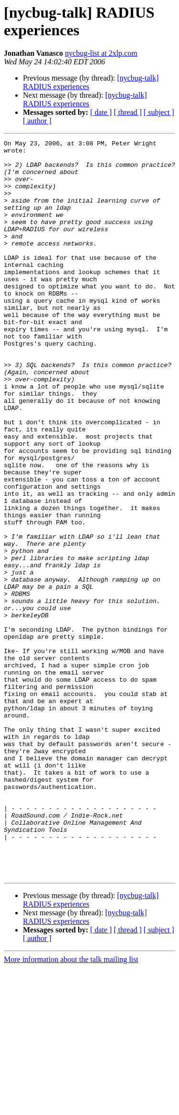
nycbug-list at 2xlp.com (101, 53)
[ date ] (101, 112)
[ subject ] (159, 112)
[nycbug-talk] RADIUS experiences (85, 99)
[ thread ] (128, 112)
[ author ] (37, 121)
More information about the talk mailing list (71, 1107)
